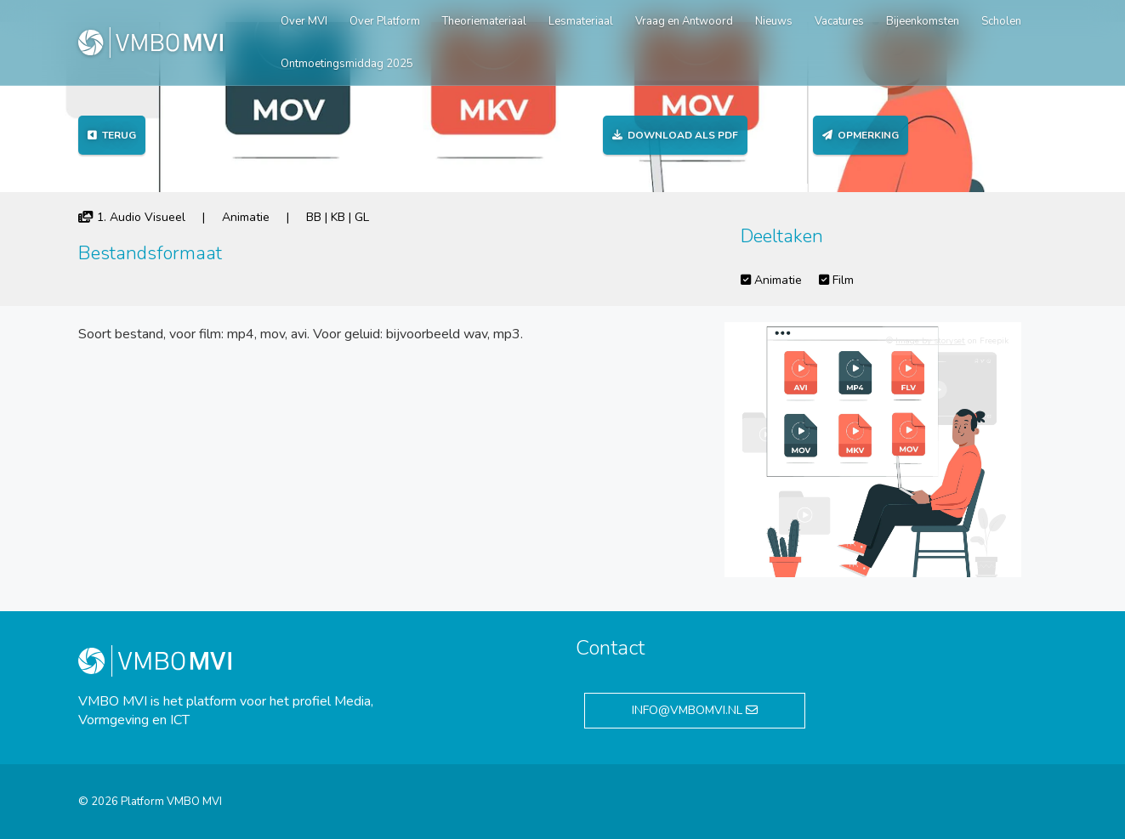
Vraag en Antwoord (684, 21)
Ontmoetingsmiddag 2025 (347, 63)
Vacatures (839, 21)
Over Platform (384, 21)
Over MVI (304, 21)
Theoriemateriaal (484, 21)
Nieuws (774, 21)
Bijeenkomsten (922, 21)
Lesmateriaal (580, 21)
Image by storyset (930, 341)
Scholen (1001, 21)
